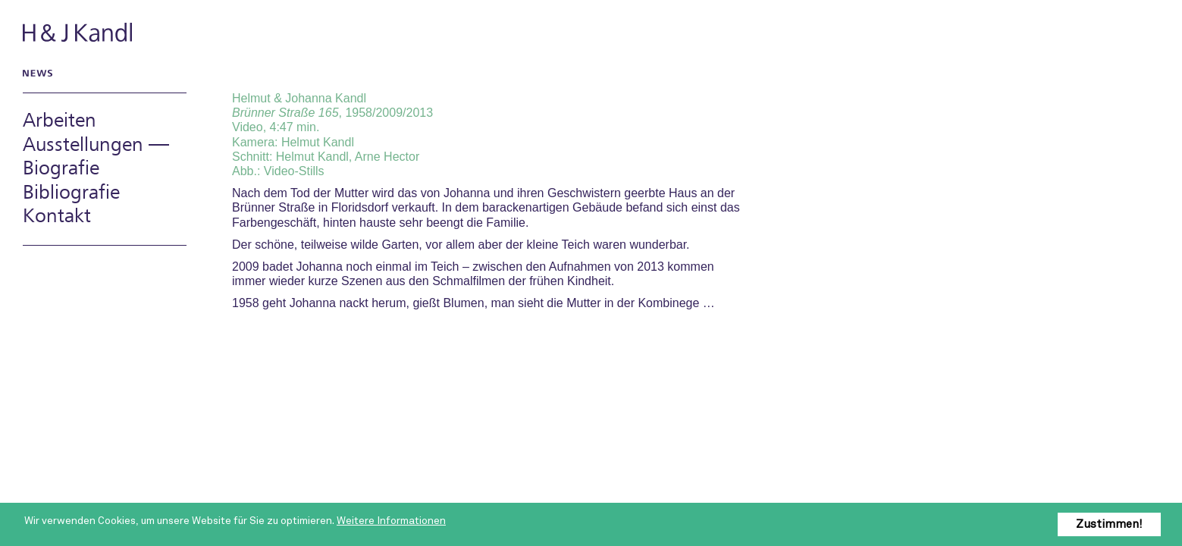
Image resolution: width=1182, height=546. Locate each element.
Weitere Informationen (391, 520)
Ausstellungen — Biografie (96, 156)
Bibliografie (71, 193)
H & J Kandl (79, 32)
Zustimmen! (1109, 524)
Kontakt (57, 216)
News (35, 73)
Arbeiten (59, 121)
